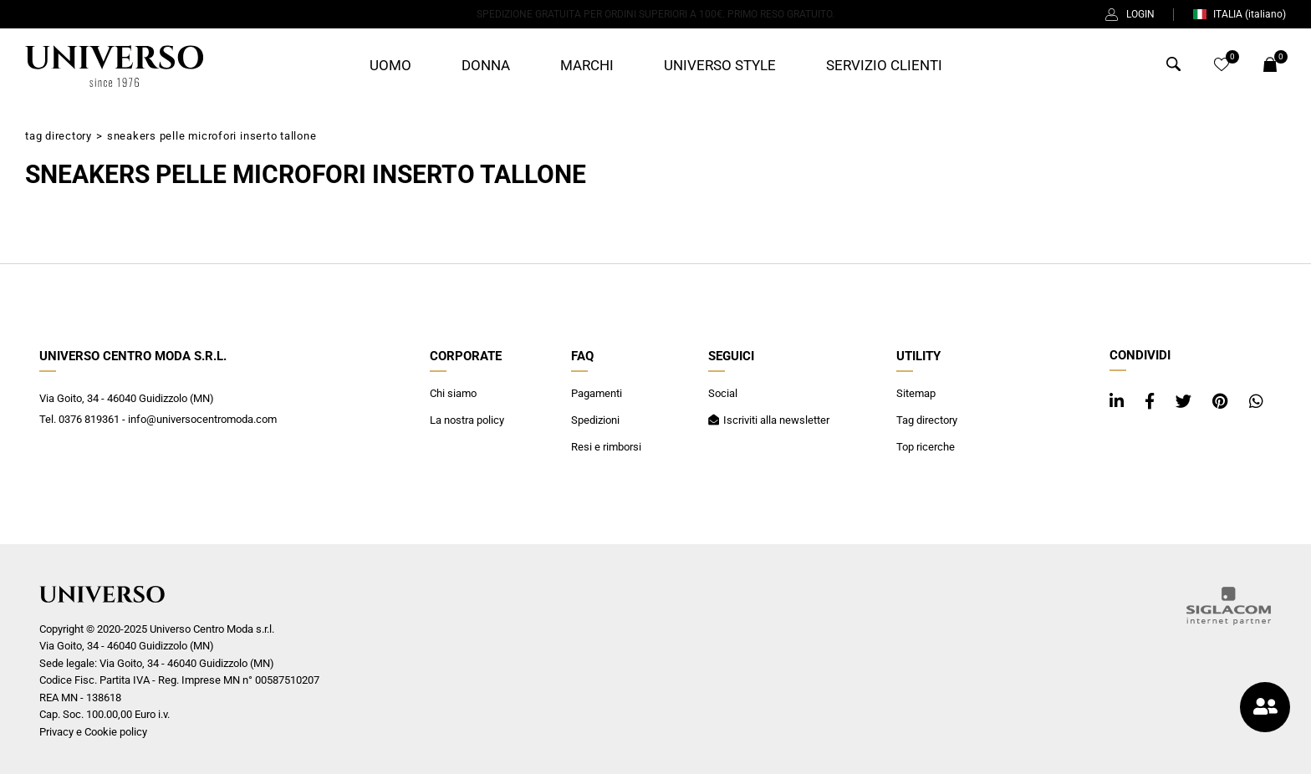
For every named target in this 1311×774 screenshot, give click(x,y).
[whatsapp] (1256, 401)
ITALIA (1239, 14)
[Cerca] (1173, 67)
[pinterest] (1222, 401)
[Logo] (113, 66)
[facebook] (1152, 401)
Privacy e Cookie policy (93, 732)
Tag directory (58, 136)
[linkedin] (1119, 401)
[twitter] (1186, 401)
